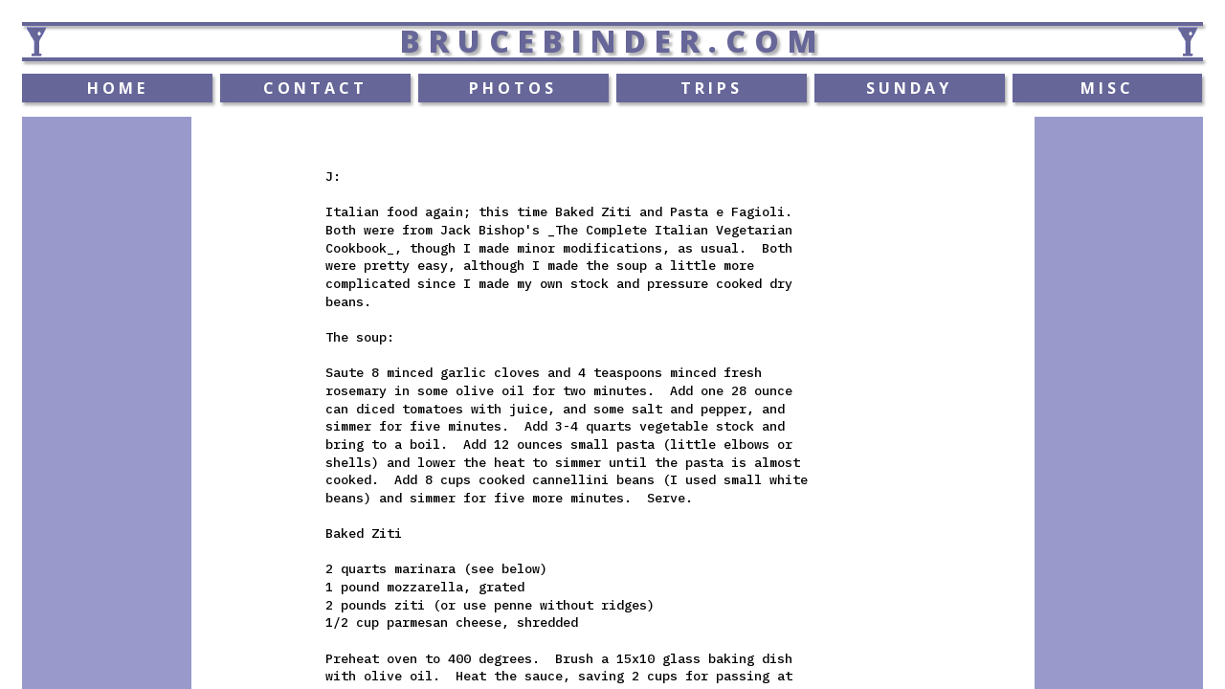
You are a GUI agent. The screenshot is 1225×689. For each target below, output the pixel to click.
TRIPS (711, 88)
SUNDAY (909, 88)
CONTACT (315, 88)
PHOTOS (513, 88)
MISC (1107, 88)
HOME (117, 88)
